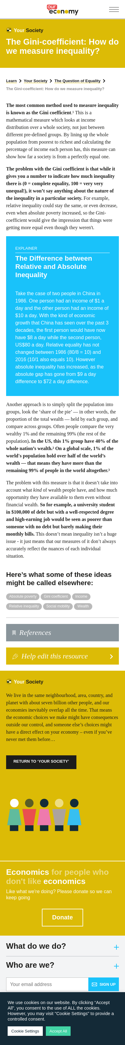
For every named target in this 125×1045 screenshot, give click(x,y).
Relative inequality (24, 606)
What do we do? (62, 946)
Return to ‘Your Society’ (41, 761)
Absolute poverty (22, 596)
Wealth (83, 606)
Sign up (104, 984)
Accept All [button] (58, 1031)
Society (28, 30)
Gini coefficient (56, 596)
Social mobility (58, 606)
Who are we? (62, 965)
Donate (62, 917)
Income (81, 596)
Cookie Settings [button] (25, 1031)
